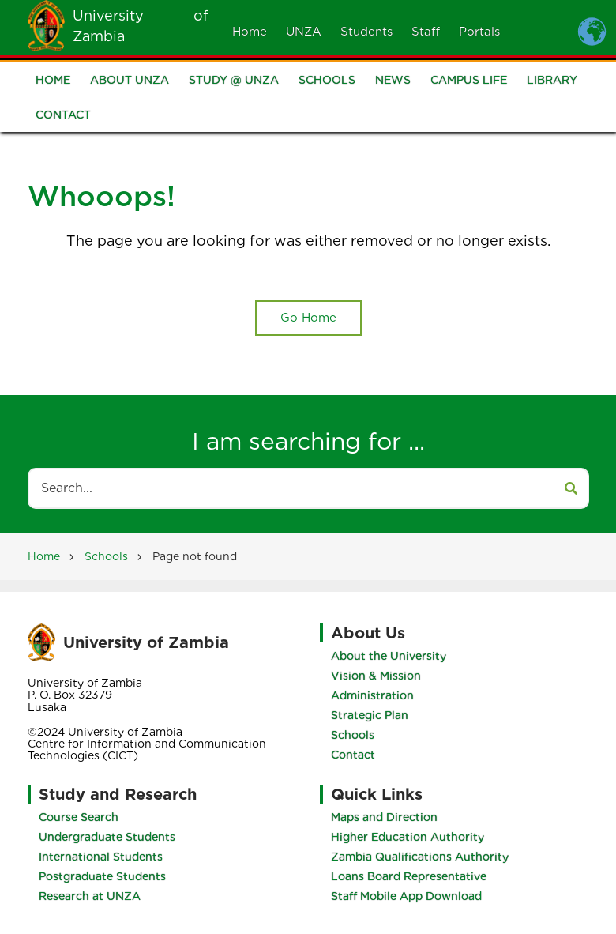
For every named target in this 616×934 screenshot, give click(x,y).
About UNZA (129, 81)
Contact (63, 116)
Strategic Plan (369, 715)
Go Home (308, 318)
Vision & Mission (375, 675)
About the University (387, 656)
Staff (425, 31)
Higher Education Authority (408, 836)
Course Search (78, 817)
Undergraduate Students (107, 836)
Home (249, 31)
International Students (101, 856)
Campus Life (468, 81)
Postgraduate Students (102, 876)
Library (552, 81)
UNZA (303, 31)
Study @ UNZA (234, 81)
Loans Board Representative (409, 876)
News (393, 81)
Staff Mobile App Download (407, 896)
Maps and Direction (385, 817)
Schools (327, 81)
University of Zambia (146, 642)
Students (366, 31)
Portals (479, 31)
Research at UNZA (90, 896)
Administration (371, 695)
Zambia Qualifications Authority (420, 856)
